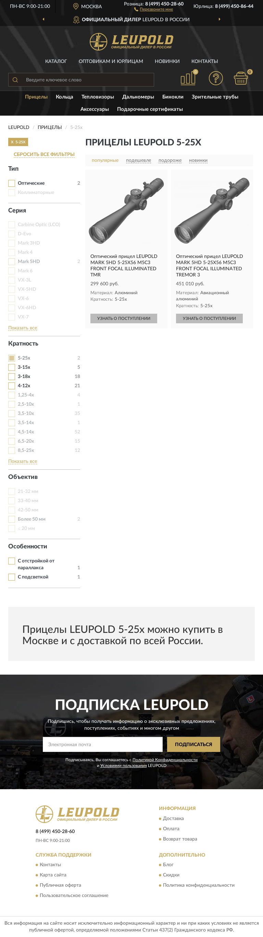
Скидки (171, 875)
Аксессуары (94, 109)
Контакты (204, 61)
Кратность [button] (23, 344)
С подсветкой (33, 577)
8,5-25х (26, 450)
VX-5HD (27, 289)
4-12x (24, 385)
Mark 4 (25, 252)
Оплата (171, 829)
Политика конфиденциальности (199, 885)
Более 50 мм (32, 519)
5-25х (24, 358)
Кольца (64, 97)
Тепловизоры (98, 97)
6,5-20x (26, 441)
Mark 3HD (29, 243)
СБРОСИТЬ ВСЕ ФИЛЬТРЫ (44, 154)
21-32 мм (28, 491)
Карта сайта (53, 875)
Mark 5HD (29, 261)
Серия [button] (17, 211)
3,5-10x (26, 413)
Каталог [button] (56, 61)
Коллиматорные (36, 192)
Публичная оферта (60, 885)
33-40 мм (28, 500)
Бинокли (173, 97)
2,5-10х (26, 404)
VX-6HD (27, 307)
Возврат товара (180, 839)
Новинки (167, 61)
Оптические (31, 183)
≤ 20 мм (26, 528)
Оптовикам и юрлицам (111, 61)
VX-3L (24, 280)
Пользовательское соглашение (74, 896)
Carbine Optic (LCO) (39, 224)
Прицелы (36, 97)
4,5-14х (26, 432)
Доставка (173, 818)
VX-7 (23, 317)
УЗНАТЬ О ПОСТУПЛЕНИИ (123, 318)
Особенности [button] (27, 547)
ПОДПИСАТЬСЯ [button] (193, 744)
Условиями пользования (123, 766)
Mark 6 (25, 271)
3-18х (24, 376)
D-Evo (24, 234)
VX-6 (23, 298)
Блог (168, 865)
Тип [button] (13, 169)
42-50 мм (28, 510)
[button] (153, 9)
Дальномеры (138, 97)
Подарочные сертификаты (150, 109)
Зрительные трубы (215, 97)
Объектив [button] (23, 477)
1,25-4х (26, 395)
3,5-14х (26, 422)
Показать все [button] (22, 328)
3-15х (24, 367)
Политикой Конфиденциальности (165, 760)
